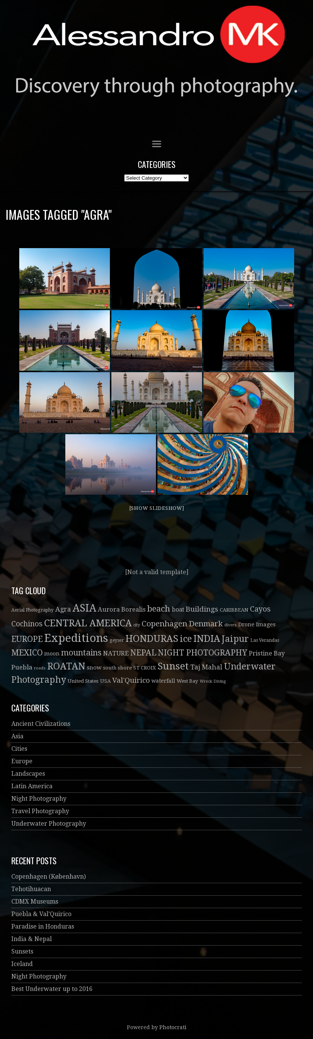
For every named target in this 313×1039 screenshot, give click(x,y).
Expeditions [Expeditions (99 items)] (76, 638)
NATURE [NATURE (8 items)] (116, 653)
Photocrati (173, 1027)
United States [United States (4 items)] (83, 681)
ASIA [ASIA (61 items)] (84, 608)
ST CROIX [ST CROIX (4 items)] (144, 668)
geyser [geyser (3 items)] (116, 640)
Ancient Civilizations (40, 723)
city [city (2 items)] (136, 625)
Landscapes (28, 773)
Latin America (31, 786)
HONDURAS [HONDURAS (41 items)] (151, 638)
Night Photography (38, 798)
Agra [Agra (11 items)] (63, 609)
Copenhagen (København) (48, 876)
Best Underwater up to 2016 (52, 988)
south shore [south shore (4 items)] (117, 668)
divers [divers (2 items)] (230, 625)
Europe (21, 761)
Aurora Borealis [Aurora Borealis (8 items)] (122, 609)
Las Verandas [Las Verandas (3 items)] (264, 640)
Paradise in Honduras (42, 926)
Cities (19, 748)
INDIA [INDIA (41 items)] (206, 638)
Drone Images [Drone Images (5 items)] (257, 624)
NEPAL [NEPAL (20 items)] (143, 652)
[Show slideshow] (156, 508)
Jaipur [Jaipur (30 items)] (235, 639)
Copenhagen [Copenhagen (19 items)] (164, 623)
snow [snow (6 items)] (94, 667)
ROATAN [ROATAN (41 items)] (66, 666)
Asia (17, 736)
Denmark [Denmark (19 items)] (206, 623)
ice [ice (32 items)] (186, 639)
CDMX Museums (34, 901)
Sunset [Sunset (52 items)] (173, 666)
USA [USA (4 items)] (105, 681)
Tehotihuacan (31, 889)
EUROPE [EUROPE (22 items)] (27, 639)
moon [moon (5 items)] (52, 654)
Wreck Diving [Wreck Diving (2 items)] (213, 681)
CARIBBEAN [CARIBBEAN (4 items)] (234, 610)
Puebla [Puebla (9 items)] (21, 667)
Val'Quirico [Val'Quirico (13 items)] (131, 680)
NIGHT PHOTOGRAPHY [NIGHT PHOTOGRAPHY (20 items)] (202, 652)
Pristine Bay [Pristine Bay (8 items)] (267, 653)
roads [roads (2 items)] (40, 668)
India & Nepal (31, 939)
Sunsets (22, 951)
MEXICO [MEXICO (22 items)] (27, 652)
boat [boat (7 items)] (178, 609)
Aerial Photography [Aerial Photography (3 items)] (32, 610)
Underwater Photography (48, 823)
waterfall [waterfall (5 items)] (163, 681)
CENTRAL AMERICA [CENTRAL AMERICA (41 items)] (88, 623)
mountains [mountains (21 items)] (81, 652)
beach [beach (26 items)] (158, 608)
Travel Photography (40, 811)
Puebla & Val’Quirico (41, 914)
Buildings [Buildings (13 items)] (202, 609)
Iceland (22, 964)
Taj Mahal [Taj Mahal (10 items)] (206, 667)
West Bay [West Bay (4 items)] (187, 681)
